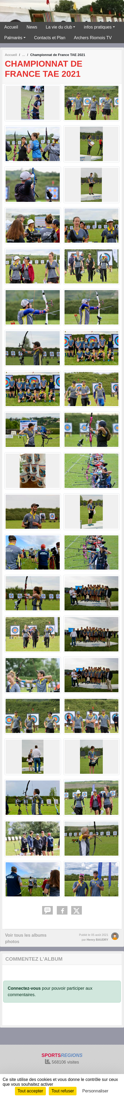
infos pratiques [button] (97, 27)
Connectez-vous (24, 988)
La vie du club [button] (59, 27)
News (32, 27)
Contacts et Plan (49, 37)
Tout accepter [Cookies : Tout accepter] (30, 1091)
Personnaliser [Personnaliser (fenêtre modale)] (95, 1091)
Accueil (11, 27)
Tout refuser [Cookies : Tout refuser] (62, 1091)
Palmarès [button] (13, 37)
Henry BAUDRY (97, 939)
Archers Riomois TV (93, 37)
